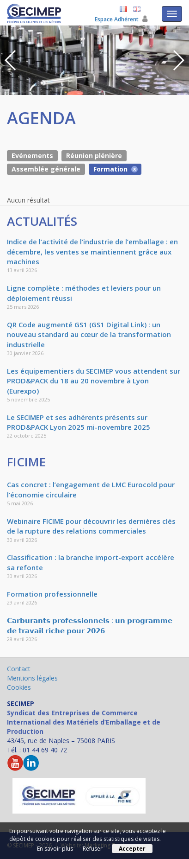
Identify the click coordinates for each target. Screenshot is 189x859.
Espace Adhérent (121, 19)
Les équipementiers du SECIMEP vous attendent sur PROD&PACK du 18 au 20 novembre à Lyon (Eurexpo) (93, 380)
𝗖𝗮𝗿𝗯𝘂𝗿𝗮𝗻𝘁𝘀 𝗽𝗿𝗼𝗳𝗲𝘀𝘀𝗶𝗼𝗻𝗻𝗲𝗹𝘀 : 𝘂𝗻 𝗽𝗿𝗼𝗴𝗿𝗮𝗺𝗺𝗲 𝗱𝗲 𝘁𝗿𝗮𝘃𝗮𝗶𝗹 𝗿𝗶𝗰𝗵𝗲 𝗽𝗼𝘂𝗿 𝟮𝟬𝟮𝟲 (89, 625)
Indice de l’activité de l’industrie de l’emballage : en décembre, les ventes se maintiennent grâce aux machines (92, 251)
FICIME (26, 461)
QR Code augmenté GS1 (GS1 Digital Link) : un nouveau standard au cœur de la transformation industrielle (89, 334)
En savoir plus (55, 849)
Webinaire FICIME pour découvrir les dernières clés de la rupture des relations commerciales (91, 525)
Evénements (32, 155)
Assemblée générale (46, 169)
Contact (18, 668)
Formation (110, 169)
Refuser (93, 849)
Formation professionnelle (52, 593)
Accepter (132, 849)
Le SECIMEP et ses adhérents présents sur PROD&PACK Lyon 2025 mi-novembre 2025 (78, 422)
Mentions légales (32, 678)
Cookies (19, 687)
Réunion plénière (94, 155)
